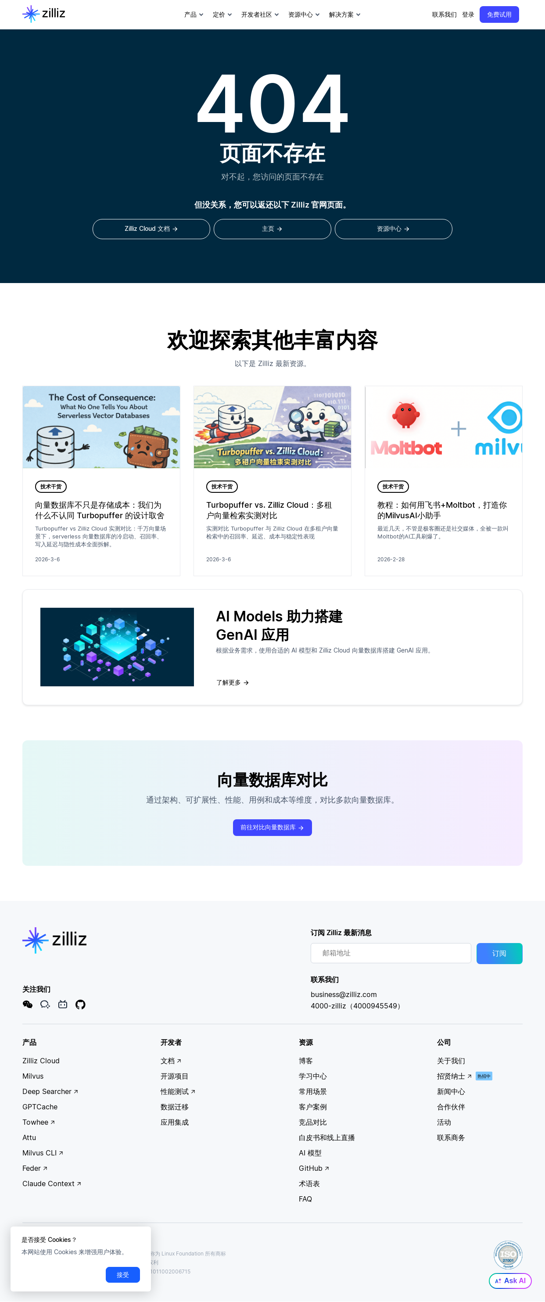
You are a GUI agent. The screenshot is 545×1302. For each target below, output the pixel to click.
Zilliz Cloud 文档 (152, 229)
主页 (272, 229)
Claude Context (52, 1184)
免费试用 (499, 14)
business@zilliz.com (344, 994)
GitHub (314, 1168)
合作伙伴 (451, 1107)
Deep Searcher (50, 1091)
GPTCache (39, 1107)
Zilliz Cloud (41, 1061)
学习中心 (313, 1076)
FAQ (305, 1199)
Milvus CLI (43, 1153)
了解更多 (233, 683)
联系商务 (451, 1137)
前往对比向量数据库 (272, 828)
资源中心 (393, 229)
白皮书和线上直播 (327, 1137)
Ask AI (510, 1280)
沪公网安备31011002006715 (151, 1272)
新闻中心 (451, 1091)
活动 (444, 1122)
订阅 (499, 954)
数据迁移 (175, 1107)
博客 (306, 1061)
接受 (123, 1274)
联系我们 (444, 14)
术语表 (309, 1184)
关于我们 (451, 1061)
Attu (29, 1137)
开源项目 (175, 1076)
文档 (171, 1061)
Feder (35, 1168)
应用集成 (175, 1122)
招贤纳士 (454, 1076)
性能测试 (178, 1091)
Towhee (38, 1122)
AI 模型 (310, 1153)
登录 (468, 14)
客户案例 (313, 1107)
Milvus (32, 1076)
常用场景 (313, 1091)
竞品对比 (313, 1122)
